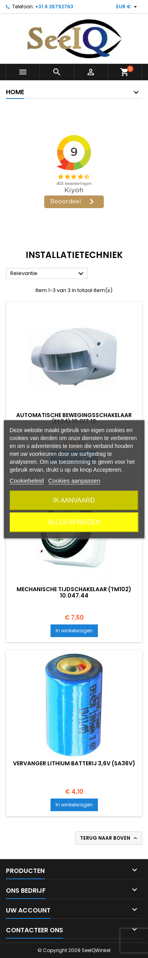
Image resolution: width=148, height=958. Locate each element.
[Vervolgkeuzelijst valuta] (127, 6)
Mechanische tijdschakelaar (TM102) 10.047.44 (74, 592)
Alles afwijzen (74, 522)
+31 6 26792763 (54, 6)
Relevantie (48, 274)
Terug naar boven (109, 838)
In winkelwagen (74, 630)
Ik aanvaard (74, 500)
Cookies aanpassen (74, 480)
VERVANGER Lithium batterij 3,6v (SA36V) (74, 763)
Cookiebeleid (26, 480)
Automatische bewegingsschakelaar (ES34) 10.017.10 (74, 418)
